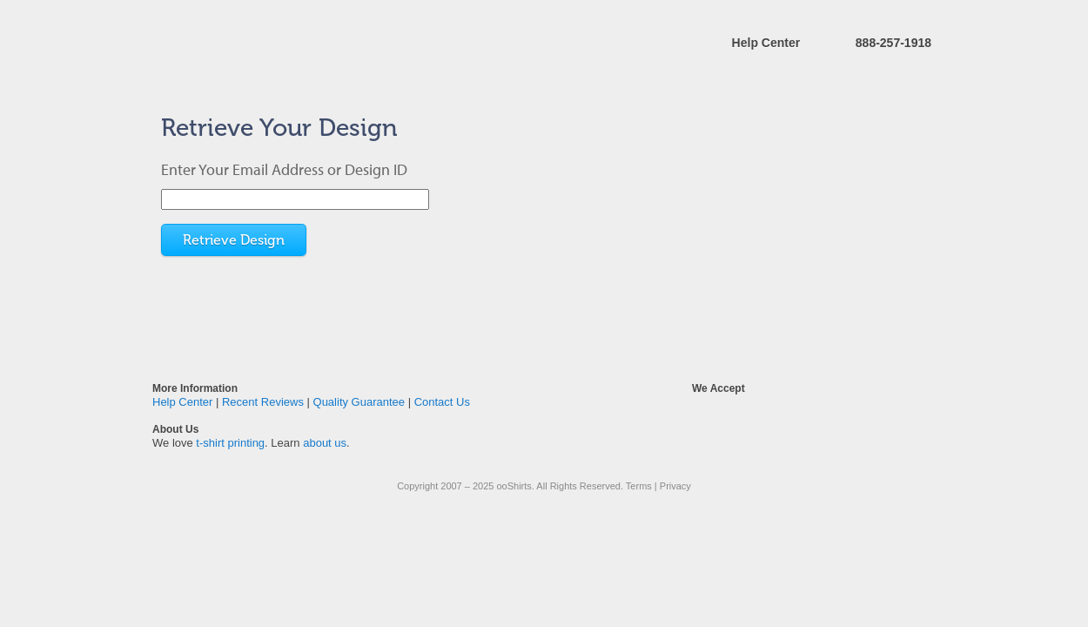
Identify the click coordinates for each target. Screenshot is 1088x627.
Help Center (766, 43)
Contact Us (442, 401)
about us (324, 442)
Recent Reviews (263, 401)
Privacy (675, 486)
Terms (639, 486)
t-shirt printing (230, 442)
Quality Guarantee (359, 401)
